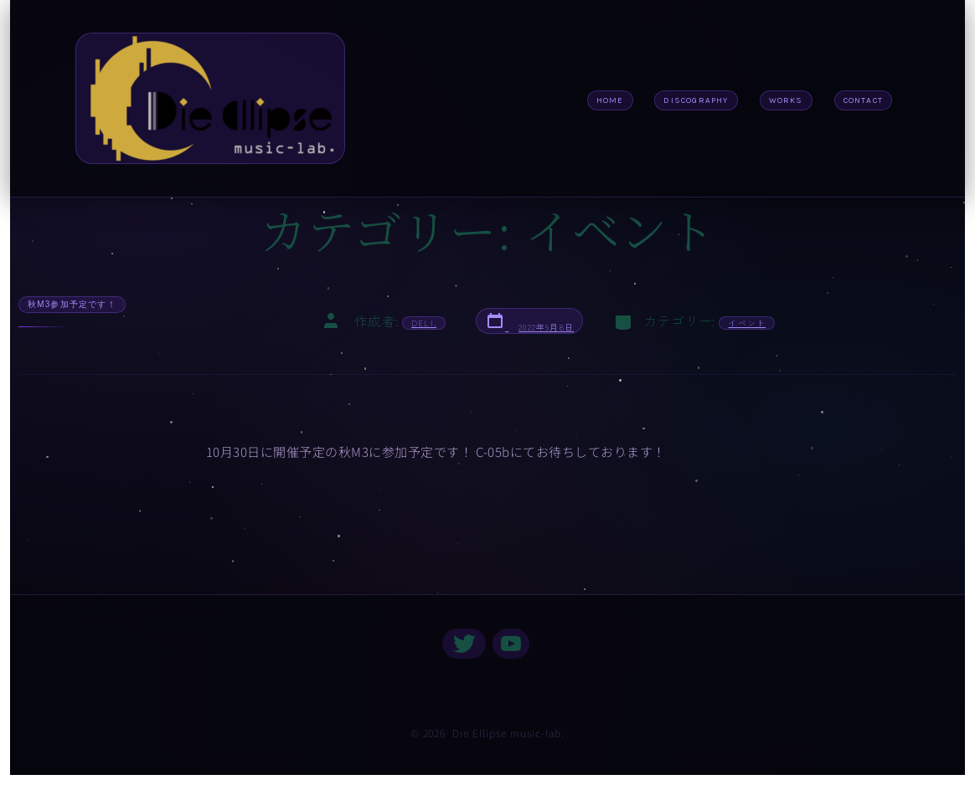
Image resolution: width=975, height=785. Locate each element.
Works (786, 100)
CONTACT (863, 100)
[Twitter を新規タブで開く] (464, 644)
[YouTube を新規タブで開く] (511, 644)
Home (610, 100)
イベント (747, 322)
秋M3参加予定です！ (72, 304)
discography (695, 100)
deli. (423, 322)
